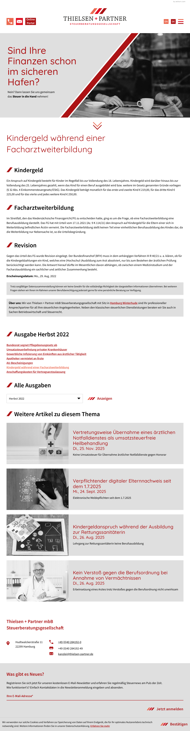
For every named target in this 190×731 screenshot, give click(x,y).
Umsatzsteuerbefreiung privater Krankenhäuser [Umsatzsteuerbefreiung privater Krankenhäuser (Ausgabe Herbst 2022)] (37, 349)
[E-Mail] (95, 696)
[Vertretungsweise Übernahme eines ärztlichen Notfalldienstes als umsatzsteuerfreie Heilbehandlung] (95, 443)
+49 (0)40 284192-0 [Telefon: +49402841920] (69, 642)
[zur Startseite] (95, 16)
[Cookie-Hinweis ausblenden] (174, 724)
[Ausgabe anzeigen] (99, 398)
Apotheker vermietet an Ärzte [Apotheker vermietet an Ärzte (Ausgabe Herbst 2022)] (25, 358)
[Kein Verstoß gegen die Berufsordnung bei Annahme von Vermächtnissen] (95, 581)
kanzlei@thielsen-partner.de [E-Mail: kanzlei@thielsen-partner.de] (75, 654)
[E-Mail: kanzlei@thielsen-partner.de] (19, 21)
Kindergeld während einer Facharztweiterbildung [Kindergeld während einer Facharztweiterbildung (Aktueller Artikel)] (38, 367)
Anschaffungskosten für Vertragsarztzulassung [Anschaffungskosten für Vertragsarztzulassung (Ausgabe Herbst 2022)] (36, 372)
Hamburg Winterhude (124, 303)
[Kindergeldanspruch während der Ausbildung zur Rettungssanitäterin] (95, 535)
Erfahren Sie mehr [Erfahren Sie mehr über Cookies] (100, 726)
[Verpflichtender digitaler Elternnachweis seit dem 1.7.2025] (95, 489)
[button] (10, 21)
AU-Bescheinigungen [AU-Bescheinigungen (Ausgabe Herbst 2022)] (20, 363)
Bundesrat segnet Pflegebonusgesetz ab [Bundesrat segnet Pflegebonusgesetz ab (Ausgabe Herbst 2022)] (32, 345)
